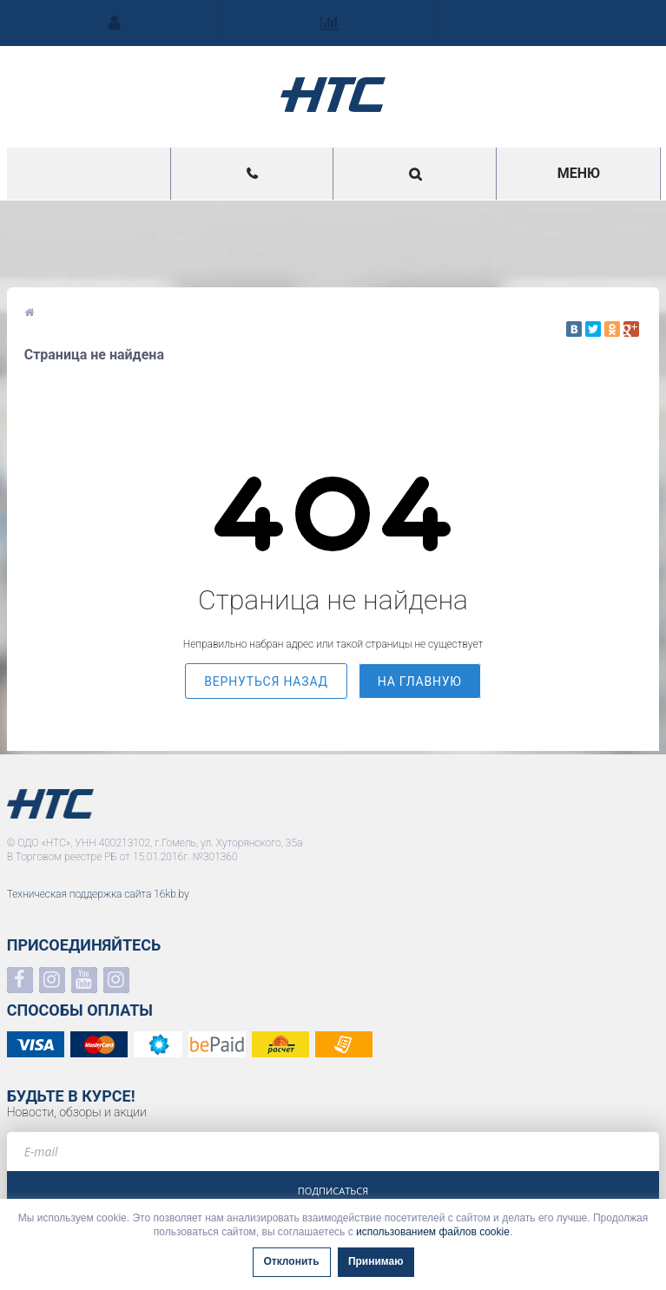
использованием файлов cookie (433, 1232)
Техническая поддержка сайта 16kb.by (98, 894)
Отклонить (292, 1261)
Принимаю (376, 1261)
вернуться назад (266, 681)
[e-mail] (333, 1151)
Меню (578, 173)
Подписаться (333, 1190)
